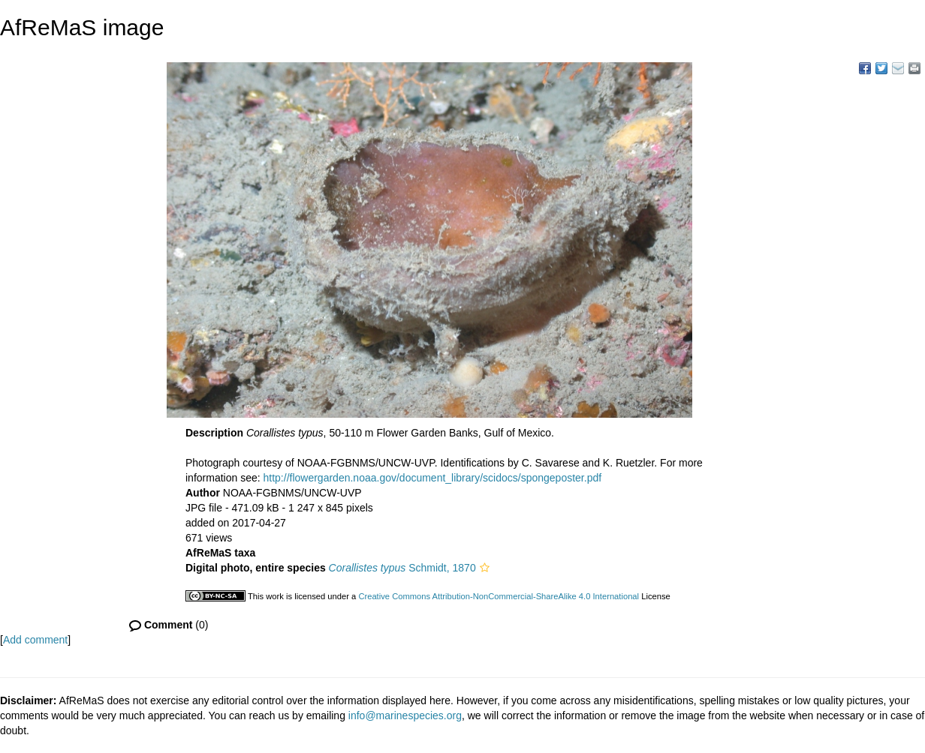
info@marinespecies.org (405, 716)
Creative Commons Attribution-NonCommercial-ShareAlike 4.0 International (498, 596)
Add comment (35, 640)
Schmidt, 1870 (402, 568)
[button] (484, 567)
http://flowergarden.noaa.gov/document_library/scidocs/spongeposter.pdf (433, 478)
